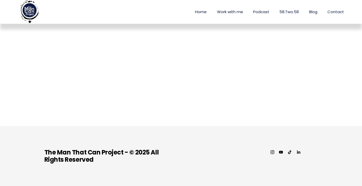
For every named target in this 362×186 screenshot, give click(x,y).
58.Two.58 (289, 11)
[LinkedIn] (298, 152)
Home (201, 11)
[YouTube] (281, 152)
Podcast (261, 11)
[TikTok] (290, 152)
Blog (313, 11)
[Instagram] (272, 152)
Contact (335, 11)
